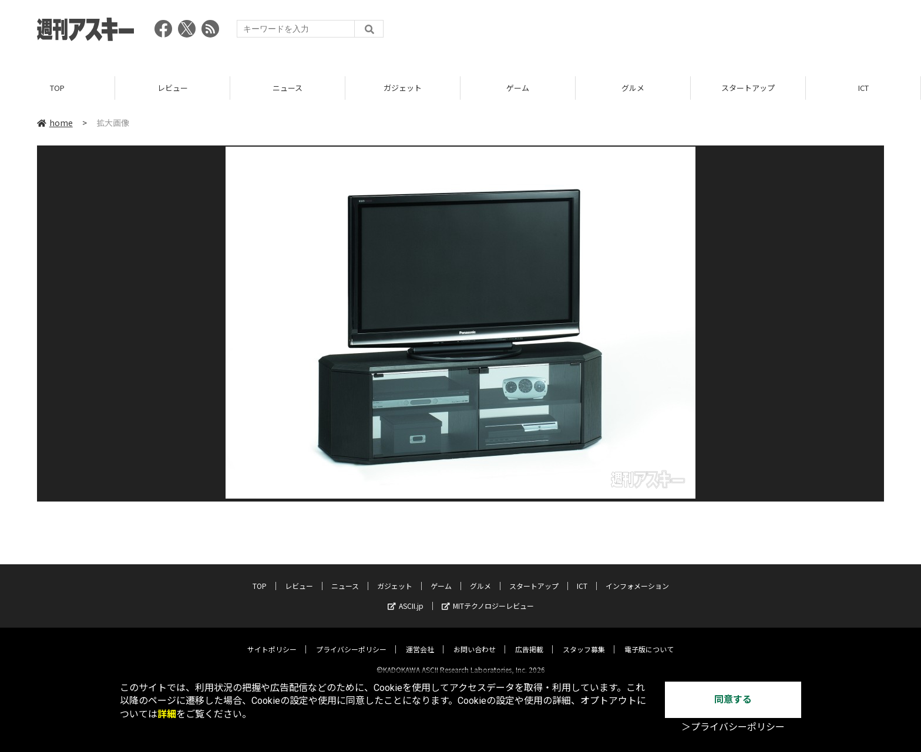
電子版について (649, 639)
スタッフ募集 (584, 639)
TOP (57, 87)
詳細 (166, 714)
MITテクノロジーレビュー (488, 596)
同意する (733, 699)
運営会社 (420, 639)
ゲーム (517, 87)
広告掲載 (529, 639)
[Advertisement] (670, 32)
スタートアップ (748, 87)
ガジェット (403, 87)
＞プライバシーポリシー (733, 727)
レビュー (172, 87)
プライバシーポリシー (351, 639)
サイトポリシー (272, 639)
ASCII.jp (405, 596)
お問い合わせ (474, 639)
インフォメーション (637, 576)
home (55, 122)
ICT (863, 87)
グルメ (632, 87)
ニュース (287, 87)
